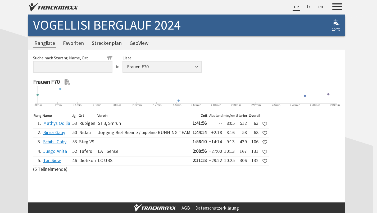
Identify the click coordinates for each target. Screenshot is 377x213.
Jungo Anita (55, 151)
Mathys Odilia (56, 123)
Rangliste (44, 43)
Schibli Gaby (54, 142)
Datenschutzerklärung (217, 208)
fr (308, 6)
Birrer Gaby (54, 132)
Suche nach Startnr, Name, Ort (72, 57)
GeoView (139, 43)
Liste (126, 57)
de (296, 6)
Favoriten (73, 43)
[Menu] (337, 7)
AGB (185, 208)
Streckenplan (107, 43)
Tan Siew (52, 160)
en (320, 6)
